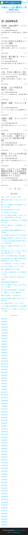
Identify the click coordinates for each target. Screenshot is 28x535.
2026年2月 (4, 321)
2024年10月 (4, 366)
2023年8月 (4, 406)
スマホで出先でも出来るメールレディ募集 (13, 42)
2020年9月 (4, 505)
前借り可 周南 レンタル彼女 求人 (11, 295)
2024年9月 (4, 369)
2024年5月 (4, 381)
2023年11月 (4, 398)
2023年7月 (4, 409)
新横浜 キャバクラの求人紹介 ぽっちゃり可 (13, 155)
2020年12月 (4, 496)
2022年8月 (4, 440)
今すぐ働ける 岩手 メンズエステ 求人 (12, 303)
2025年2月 (4, 355)
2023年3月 (4, 420)
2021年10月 (4, 468)
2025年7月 (4, 341)
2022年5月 (4, 448)
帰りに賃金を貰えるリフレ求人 (10, 209)
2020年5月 (4, 516)
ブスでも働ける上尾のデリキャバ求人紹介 (14, 235)
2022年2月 (4, 457)
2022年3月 (4, 454)
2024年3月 (4, 386)
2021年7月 (4, 477)
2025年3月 (4, 352)
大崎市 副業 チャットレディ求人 (13, 119)
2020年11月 (4, 499)
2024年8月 (4, 372)
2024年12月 (4, 361)
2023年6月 (4, 412)
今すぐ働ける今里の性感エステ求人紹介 (13, 290)
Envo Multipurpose (14, 532)
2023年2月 (4, 423)
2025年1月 (4, 358)
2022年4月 (4, 451)
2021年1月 (4, 494)
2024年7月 (4, 375)
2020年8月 (4, 508)
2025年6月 (4, 344)
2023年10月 (4, 400)
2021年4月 (4, 485)
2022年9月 (4, 437)
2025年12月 (4, 327)
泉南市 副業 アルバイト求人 (13, 104)
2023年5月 (4, 414)
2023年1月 (4, 426)
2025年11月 (4, 330)
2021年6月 (4, 479)
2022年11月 (4, 431)
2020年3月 (4, 522)
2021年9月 (4, 471)
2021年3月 (4, 488)
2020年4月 (4, 519)
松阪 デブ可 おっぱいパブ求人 (11, 197)
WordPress (18, 530)
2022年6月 (4, 446)
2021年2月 (4, 491)
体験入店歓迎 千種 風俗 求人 (9, 282)
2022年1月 (4, 460)
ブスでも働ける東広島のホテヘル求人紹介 (14, 306)
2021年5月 (4, 482)
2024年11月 (4, 364)
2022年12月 (4, 429)
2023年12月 (4, 395)
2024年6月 (4, 378)
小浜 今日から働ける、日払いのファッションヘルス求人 (14, 73)
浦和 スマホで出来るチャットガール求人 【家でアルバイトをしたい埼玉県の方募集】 (13, 137)
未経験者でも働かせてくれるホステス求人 (14, 238)
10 (15, 189)
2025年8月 (4, 338)
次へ (19, 189)
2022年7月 (4, 443)
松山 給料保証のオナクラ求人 (10, 269)
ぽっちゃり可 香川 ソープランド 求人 (12, 266)
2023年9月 (4, 403)
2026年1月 (4, 324)
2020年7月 (4, 510)
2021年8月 (4, 474)
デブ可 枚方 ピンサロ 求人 (9, 212)
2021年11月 (4, 465)
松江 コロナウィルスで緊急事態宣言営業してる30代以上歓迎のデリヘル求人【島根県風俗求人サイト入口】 (13, 172)
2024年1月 (4, 392)
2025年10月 (4, 333)
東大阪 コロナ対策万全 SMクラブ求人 (12, 88)
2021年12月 (4, 462)
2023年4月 (4, 417)
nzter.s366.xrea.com (11, 30)
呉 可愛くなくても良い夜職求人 (11, 292)
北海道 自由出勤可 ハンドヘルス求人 (13, 27)
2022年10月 (4, 434)
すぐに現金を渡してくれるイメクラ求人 (13, 263)
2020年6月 (4, 513)
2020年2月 (4, 525)
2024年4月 (4, 383)
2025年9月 (4, 335)
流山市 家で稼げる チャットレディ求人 (13, 57)
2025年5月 (4, 347)
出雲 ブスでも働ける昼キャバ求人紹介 (13, 256)
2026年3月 (4, 319)
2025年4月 (4, 350)
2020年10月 (4, 502)
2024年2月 (4, 389)
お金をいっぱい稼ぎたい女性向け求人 (14, 8)
